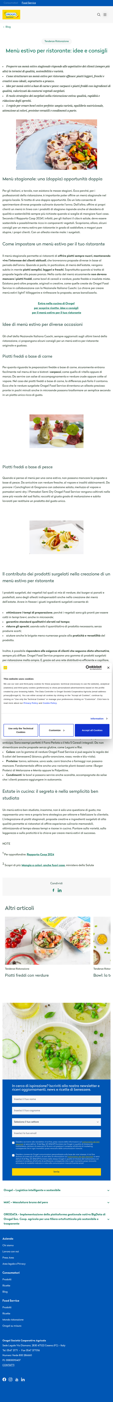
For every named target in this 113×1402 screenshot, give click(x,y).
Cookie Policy (50, 703)
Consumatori (11, 3)
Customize (56, 730)
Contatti (8, 1365)
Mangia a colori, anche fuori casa (43, 865)
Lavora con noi (10, 1252)
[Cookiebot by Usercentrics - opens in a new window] (88, 667)
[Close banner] (108, 668)
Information (97, 718)
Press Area (8, 1258)
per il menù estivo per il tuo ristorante (56, 312)
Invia (56, 1172)
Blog (5, 1292)
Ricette (6, 1286)
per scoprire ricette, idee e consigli (56, 308)
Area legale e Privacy (14, 1264)
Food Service (29, 3)
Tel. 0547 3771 (10, 1350)
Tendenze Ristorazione (56, 41)
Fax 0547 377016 (30, 1350)
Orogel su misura (11, 1326)
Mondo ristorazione (12, 1320)
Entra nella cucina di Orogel (56, 303)
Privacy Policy (31, 703)
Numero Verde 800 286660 (17, 1355)
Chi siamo (8, 1245)
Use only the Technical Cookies (20, 730)
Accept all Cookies (92, 730)
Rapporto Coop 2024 (40, 854)
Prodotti (6, 1279)
